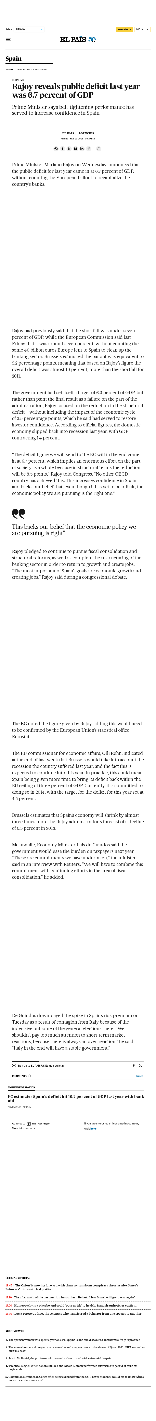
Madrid (10, 69)
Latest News (40, 69)
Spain (13, 59)
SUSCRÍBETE (124, 29)
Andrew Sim (14, 1107)
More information (23, 1128)
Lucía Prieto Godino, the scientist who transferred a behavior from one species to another (78, 1313)
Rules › (140, 1076)
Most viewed (14, 1331)
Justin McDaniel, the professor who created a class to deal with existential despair (60, 1358)
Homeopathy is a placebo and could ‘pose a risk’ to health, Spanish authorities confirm (75, 1305)
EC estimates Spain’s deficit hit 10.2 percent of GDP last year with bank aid (76, 1099)
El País (68, 133)
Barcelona (23, 69)
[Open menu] (8, 39)
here (93, 1128)
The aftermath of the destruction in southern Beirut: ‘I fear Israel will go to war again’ (74, 1297)
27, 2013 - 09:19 (82, 138)
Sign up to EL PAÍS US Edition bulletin (41, 1065)
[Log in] (142, 29)
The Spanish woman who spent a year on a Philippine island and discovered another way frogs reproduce (74, 1339)
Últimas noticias (17, 1278)
